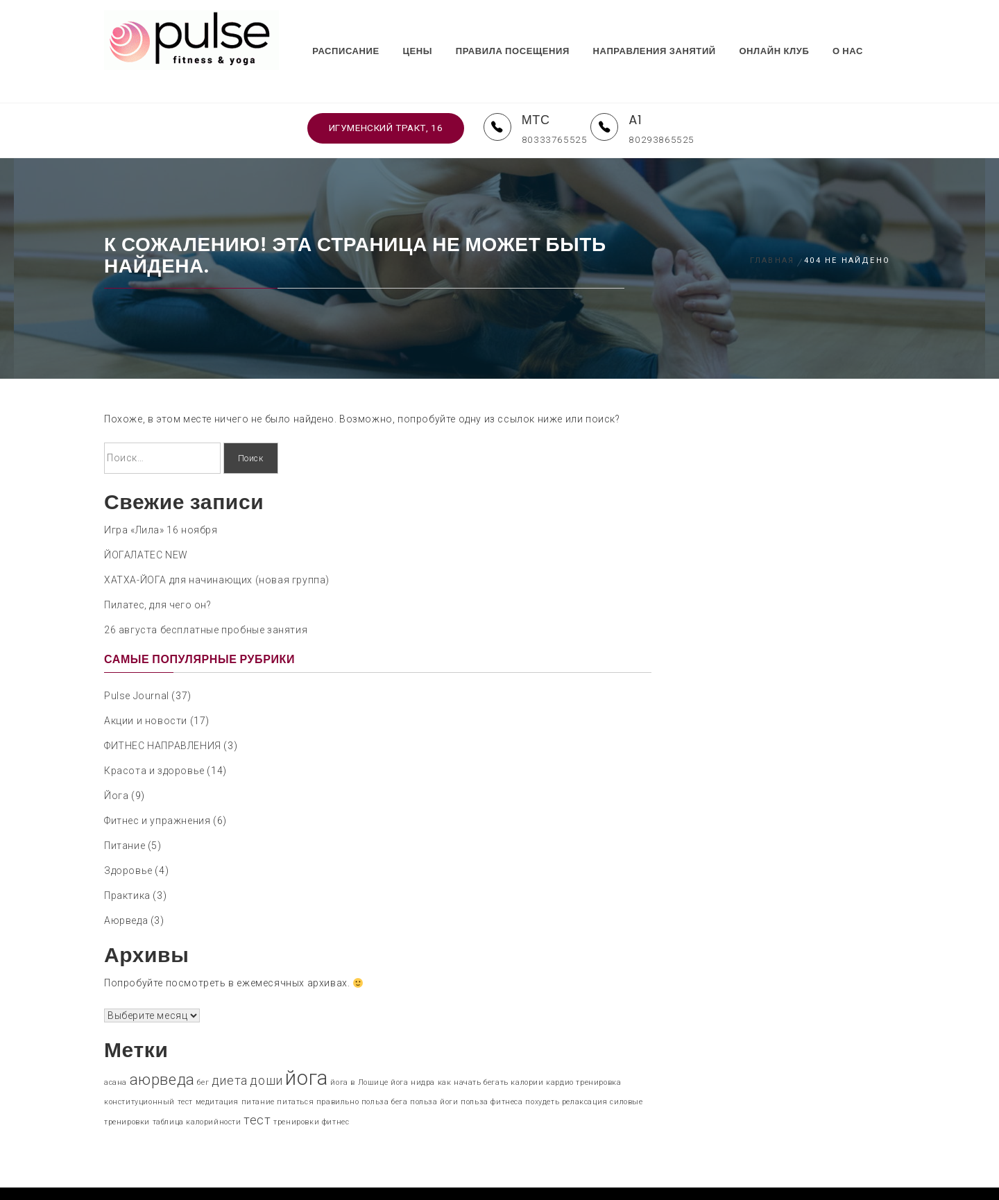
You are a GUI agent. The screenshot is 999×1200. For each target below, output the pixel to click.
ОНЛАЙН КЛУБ (795, 29)
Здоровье (128, 837)
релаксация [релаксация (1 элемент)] (585, 1069)
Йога (116, 763)
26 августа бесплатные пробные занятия (205, 596)
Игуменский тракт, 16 (385, 95)
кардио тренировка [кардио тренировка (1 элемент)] (583, 1049)
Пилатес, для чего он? (158, 571)
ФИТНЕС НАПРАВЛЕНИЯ (162, 713)
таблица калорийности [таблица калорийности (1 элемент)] (197, 1089)
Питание (124, 812)
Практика (127, 862)
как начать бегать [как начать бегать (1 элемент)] (473, 1049)
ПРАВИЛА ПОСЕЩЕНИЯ (534, 29)
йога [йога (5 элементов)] (306, 1045)
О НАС (869, 29)
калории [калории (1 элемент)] (527, 1049)
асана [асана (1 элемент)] (115, 1049)
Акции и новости (145, 688)
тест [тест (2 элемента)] (257, 1088)
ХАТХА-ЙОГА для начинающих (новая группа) (217, 546)
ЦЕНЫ (439, 29)
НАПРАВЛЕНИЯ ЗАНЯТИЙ (676, 29)
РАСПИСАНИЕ (367, 29)
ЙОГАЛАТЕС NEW (146, 521)
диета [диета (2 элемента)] (230, 1048)
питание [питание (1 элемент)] (258, 1069)
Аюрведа (126, 887)
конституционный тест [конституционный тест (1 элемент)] (148, 1069)
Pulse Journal (136, 663)
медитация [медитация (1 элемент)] (217, 1069)
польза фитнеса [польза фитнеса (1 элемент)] (491, 1069)
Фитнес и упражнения (157, 788)
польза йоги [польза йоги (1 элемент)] (434, 1069)
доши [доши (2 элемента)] (266, 1048)
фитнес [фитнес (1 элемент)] (336, 1089)
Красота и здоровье (154, 738)
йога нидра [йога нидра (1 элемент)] (413, 1049)
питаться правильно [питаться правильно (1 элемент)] (318, 1069)
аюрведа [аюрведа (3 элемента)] (162, 1047)
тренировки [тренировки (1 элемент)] (296, 1089)
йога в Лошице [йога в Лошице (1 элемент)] (359, 1049)
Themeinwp (624, 1177)
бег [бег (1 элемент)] (203, 1049)
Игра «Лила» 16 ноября (161, 496)
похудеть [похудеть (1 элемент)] (542, 1069)
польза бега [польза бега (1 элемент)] (384, 1069)
